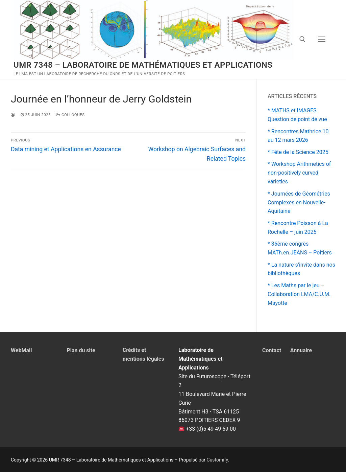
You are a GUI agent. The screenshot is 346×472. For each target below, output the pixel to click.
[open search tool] (302, 39)
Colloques (70, 114)
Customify (217, 460)
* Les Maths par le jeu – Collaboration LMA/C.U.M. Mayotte (299, 294)
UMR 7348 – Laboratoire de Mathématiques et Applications (143, 65)
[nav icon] (321, 39)
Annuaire (301, 350)
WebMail (21, 350)
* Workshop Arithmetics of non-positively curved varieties (299, 173)
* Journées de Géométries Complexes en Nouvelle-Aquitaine (299, 202)
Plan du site (81, 350)
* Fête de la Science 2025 (298, 152)
